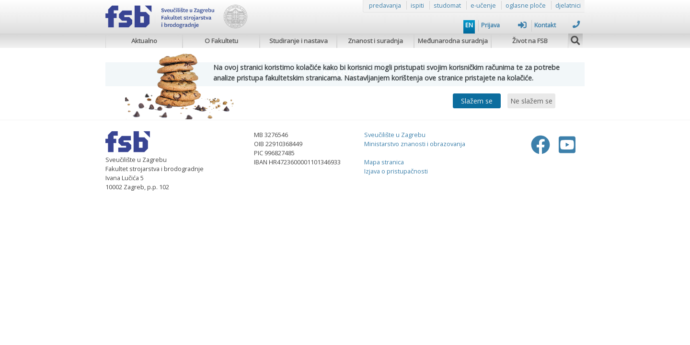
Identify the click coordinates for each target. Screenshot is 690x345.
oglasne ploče (526, 5)
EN (469, 25)
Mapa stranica (384, 162)
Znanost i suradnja (375, 40)
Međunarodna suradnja (453, 40)
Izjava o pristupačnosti (396, 171)
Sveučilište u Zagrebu (395, 134)
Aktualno (144, 40)
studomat (447, 5)
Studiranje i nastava (298, 40)
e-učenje (483, 5)
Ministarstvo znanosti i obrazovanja (414, 143)
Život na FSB (530, 40)
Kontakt (557, 25)
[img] (575, 39)
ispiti (417, 5)
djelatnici (568, 5)
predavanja (385, 5)
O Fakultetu (221, 40)
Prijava (504, 25)
